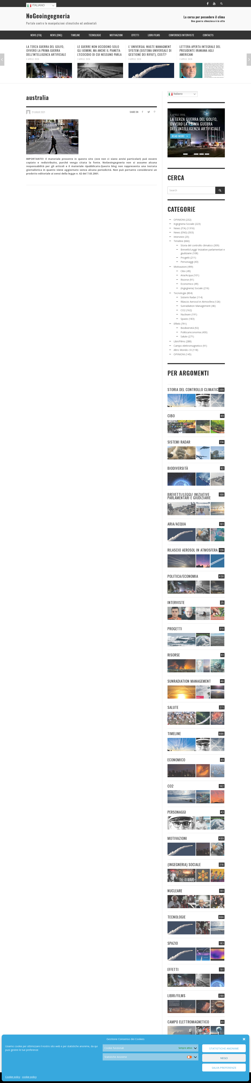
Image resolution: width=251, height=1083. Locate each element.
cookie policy (29, 1076)
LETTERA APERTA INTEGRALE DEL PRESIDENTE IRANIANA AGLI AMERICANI (200, 50)
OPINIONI (179, 219)
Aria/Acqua (187, 275)
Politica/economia (191, 332)
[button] (244, 1039)
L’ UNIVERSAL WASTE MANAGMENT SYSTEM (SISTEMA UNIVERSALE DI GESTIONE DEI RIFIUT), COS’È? (150, 50)
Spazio (184, 318)
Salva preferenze (224, 1067)
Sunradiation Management (196, 306)
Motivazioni (180, 266)
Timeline (178, 241)
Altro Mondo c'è (183, 350)
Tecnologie (180, 293)
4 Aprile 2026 (32, 59)
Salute (184, 336)
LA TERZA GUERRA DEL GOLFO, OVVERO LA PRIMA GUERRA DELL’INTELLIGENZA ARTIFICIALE (46, 50)
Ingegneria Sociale (184, 224)
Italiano (36, 5)
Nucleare (186, 314)
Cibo (183, 271)
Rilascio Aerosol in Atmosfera (197, 301)
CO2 (183, 310)
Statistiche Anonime (224, 1048)
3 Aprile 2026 (83, 59)
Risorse (185, 279)
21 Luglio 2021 (38, 112)
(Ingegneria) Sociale (192, 288)
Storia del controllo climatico (197, 245)
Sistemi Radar (188, 297)
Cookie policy (12, 1076)
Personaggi (187, 261)
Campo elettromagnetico (188, 345)
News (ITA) (180, 228)
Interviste (179, 236)
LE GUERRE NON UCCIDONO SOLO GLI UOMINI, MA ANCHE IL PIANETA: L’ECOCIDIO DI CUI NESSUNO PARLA (99, 50)
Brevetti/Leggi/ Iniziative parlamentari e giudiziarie (189, 496)
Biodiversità (187, 328)
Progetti (185, 257)
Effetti (177, 323)
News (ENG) (180, 232)
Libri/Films (179, 341)
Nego (224, 1058)
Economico (187, 283)
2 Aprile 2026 (186, 59)
